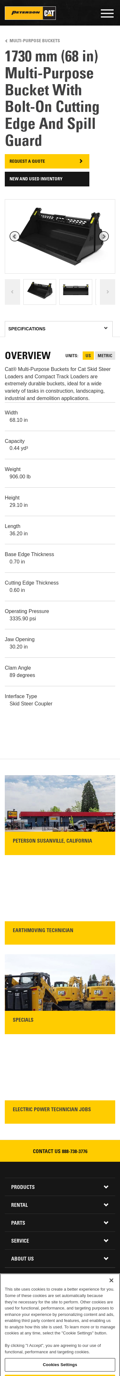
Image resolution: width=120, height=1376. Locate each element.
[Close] (111, 1306)
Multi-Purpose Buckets (35, 41)
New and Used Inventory (36, 179)
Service (20, 1241)
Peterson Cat (30, 13)
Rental (19, 1205)
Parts (18, 1223)
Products (23, 1187)
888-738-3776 (74, 1151)
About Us (22, 1259)
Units (71, 356)
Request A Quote (27, 162)
